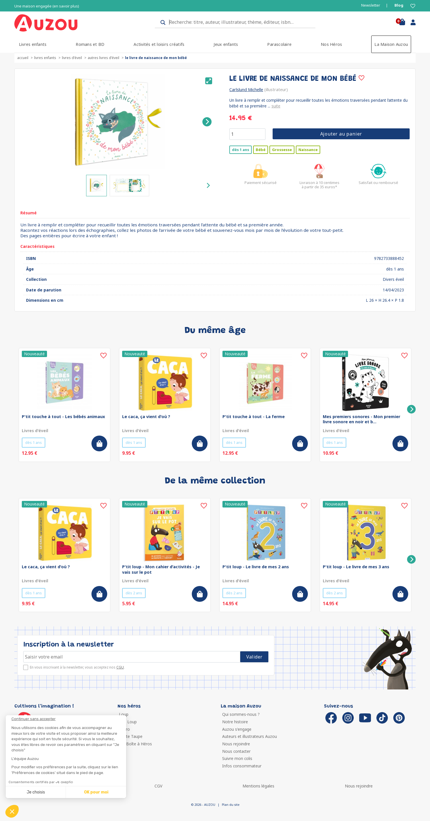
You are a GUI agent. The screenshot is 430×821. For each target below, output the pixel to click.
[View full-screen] (208, 80)
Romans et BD (90, 44)
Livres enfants (32, 44)
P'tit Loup (128, 721)
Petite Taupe (130, 736)
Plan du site (230, 804)
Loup (123, 714)
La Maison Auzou (391, 44)
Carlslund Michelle (246, 89)
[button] (12, 811)
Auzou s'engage (236, 729)
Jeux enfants (226, 44)
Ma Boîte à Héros (135, 743)
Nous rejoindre (236, 743)
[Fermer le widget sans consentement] (69, 719)
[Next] (207, 122)
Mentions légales (258, 786)
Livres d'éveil (72, 57)
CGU (120, 667)
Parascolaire (279, 44)
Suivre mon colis (237, 758)
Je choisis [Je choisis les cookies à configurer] (36, 792)
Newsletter (370, 5)
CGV (158, 786)
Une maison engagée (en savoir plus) (46, 6)
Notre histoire (235, 721)
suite (275, 106)
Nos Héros (331, 44)
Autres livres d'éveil (103, 57)
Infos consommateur (241, 766)
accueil (22, 57)
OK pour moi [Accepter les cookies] (96, 792)
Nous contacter (236, 751)
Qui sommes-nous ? (241, 714)
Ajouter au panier (341, 134)
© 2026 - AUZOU (203, 804)
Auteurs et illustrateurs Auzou (249, 736)
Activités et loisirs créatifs (159, 44)
